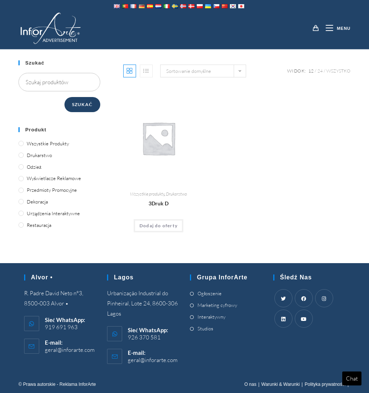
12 (311, 71)
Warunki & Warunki (280, 384)
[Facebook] (304, 298)
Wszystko (338, 71)
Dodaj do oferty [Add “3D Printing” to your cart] (158, 225)
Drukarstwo (176, 194)
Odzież (34, 167)
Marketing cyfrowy (217, 305)
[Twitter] (283, 298)
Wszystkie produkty (147, 194)
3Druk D (158, 203)
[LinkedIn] (283, 319)
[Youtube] (304, 319)
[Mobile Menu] (335, 28)
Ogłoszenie (210, 293)
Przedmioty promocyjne (52, 190)
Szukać (82, 104)
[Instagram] (324, 298)
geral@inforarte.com (70, 349)
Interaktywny (211, 317)
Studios (205, 328)
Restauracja (39, 225)
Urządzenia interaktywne (53, 213)
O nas (250, 384)
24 (320, 71)
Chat (352, 378)
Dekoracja (37, 202)
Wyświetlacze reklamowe (54, 178)
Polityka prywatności (325, 384)
